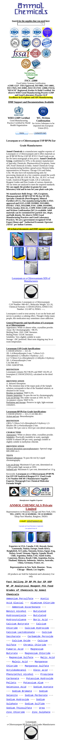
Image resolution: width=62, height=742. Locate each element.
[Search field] (31, 23)
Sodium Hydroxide (17, 699)
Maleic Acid (20, 661)
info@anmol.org (35, 521)
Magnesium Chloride (37, 653)
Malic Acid (47, 657)
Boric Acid (40, 619)
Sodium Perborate (36, 695)
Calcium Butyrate (17, 624)
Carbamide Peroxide (40, 636)
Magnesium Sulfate (21, 657)
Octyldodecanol (16, 670)
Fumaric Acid (14, 649)
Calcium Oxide (21, 640)
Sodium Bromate (22, 691)
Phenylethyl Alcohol (19, 674)
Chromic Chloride (34, 645)
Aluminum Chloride (43, 603)
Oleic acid (40, 670)
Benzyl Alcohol (16, 611)
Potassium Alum (33, 682)
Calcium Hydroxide (37, 628)
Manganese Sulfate (37, 666)
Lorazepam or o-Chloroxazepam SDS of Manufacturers (31, 279)
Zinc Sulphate (41, 712)
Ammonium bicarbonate (26, 607)
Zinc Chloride (15, 712)
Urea (42, 708)
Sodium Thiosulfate (19, 708)
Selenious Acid (16, 687)
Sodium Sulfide (35, 703)
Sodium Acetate (43, 687)
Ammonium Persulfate (19, 598)
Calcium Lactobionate (20, 632)
